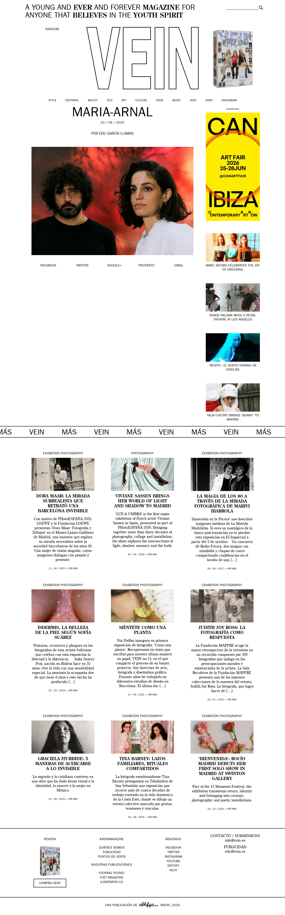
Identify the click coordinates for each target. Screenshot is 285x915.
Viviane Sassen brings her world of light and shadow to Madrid (142, 501)
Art (123, 100)
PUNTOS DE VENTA (112, 857)
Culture (141, 100)
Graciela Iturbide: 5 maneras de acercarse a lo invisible (63, 764)
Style (52, 100)
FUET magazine (111, 878)
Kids (193, 100)
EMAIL (178, 265)
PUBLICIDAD (112, 852)
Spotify (173, 866)
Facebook (173, 848)
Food (159, 100)
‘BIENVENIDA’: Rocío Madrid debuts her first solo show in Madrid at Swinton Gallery (222, 769)
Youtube (173, 861)
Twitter (173, 852)
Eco (109, 100)
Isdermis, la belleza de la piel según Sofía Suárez (63, 633)
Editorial (72, 100)
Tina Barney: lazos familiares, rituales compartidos (142, 764)
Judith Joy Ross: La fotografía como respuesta (222, 633)
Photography (72, 453)
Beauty (93, 100)
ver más (73, 569)
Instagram (229, 100)
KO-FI (173, 870)
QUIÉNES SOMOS (111, 848)
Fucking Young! (111, 873)
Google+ (7, 912)
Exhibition (51, 453)
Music (176, 100)
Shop (209, 100)
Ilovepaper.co (111, 882)
